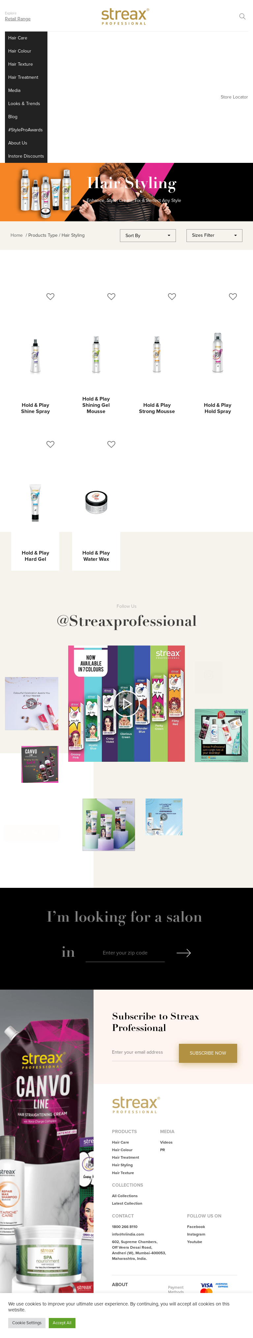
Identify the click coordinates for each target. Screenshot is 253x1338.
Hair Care (17, 38)
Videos (166, 1142)
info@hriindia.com (128, 1234)
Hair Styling (122, 1165)
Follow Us (31, 833)
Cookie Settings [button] (27, 1323)
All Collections (125, 1196)
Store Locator (234, 97)
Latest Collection (127, 1203)
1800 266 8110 (124, 1226)
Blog (12, 117)
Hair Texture (20, 64)
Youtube (194, 1241)
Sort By (133, 235)
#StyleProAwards (25, 130)
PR (162, 1150)
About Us (17, 143)
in (68, 951)
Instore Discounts (26, 156)
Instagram (196, 1234)
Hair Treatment (23, 77)
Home (17, 235)
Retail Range (18, 19)
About (120, 1284)
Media (14, 90)
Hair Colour (19, 51)
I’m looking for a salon (126, 916)
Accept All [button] (62, 1323)
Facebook (196, 1226)
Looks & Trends (24, 103)
